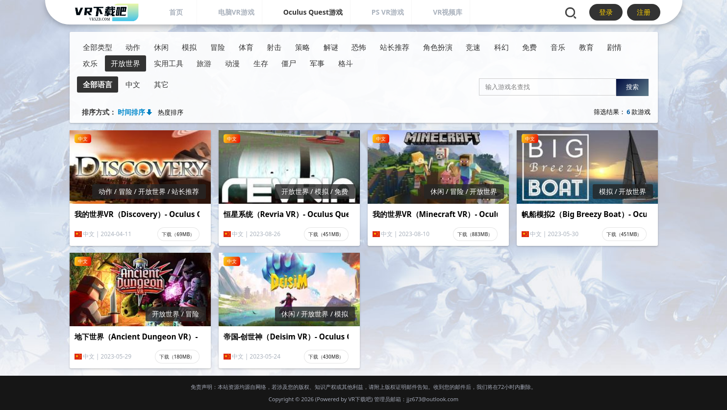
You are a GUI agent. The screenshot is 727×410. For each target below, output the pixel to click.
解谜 (331, 47)
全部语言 (97, 84)
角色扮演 (437, 47)
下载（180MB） (177, 356)
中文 (132, 84)
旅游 (204, 63)
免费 (529, 47)
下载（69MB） (178, 234)
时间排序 (131, 112)
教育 (586, 47)
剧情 (614, 47)
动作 (132, 47)
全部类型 (97, 47)
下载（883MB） (475, 234)
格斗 (345, 63)
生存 (260, 63)
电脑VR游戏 (236, 12)
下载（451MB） (326, 234)
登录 (606, 12)
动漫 (232, 63)
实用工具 (168, 63)
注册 (644, 12)
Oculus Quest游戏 (313, 12)
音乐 (558, 47)
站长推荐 (394, 47)
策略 (302, 47)
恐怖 (358, 47)
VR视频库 (447, 12)
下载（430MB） (326, 356)
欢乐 (90, 63)
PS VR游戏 (388, 12)
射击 (274, 47)
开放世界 (125, 63)
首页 (176, 12)
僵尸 (288, 63)
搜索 (632, 87)
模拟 (189, 47)
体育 (246, 47)
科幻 (501, 47)
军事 (317, 63)
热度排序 (170, 112)
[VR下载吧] (106, 12)
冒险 (217, 47)
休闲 (161, 47)
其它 (161, 84)
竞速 (473, 47)
